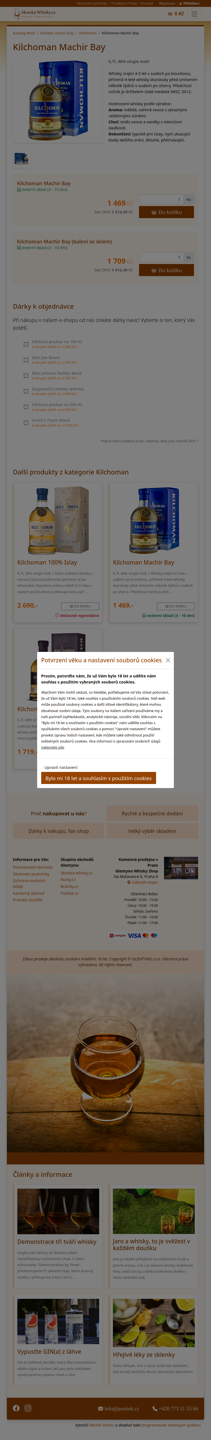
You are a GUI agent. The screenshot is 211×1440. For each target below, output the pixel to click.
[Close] (168, 660)
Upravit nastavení (61, 767)
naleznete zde (52, 747)
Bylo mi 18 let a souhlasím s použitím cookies (98, 778)
